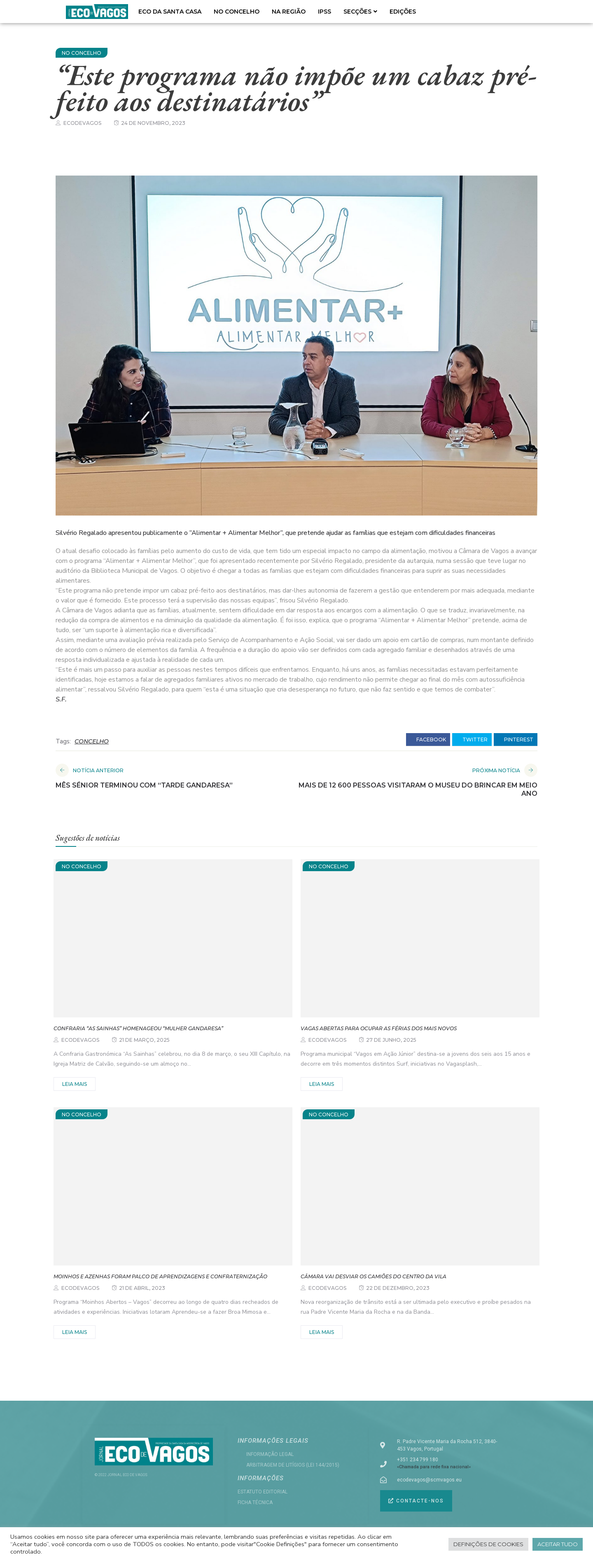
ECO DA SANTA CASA (169, 11)
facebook (428, 739)
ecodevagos (82, 123)
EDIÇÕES (403, 11)
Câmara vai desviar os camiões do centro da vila (373, 1276)
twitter (472, 739)
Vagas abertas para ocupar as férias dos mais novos (379, 1028)
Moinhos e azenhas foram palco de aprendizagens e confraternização (160, 1276)
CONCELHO (92, 741)
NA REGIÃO (289, 11)
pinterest (515, 739)
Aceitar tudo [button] (557, 1544)
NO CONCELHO (236, 11)
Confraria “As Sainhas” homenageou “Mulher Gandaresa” (138, 1028)
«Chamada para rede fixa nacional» (434, 1467)
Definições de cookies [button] (488, 1544)
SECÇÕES (360, 11)
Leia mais (74, 1084)
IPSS (324, 11)
